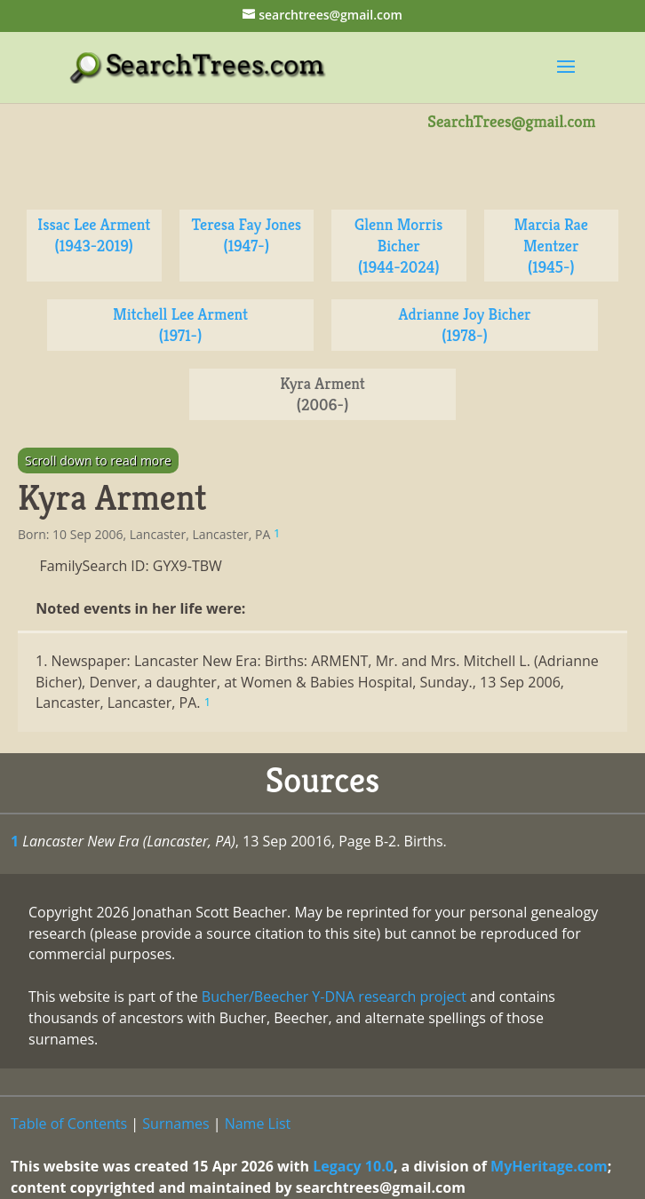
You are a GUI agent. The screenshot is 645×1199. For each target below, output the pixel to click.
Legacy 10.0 (353, 1166)
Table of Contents (69, 1123)
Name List (258, 1123)
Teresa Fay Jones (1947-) (246, 235)
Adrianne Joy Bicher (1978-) (465, 324)
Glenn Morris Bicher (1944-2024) (398, 245)
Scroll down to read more (98, 460)
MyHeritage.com (549, 1166)
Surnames (175, 1123)
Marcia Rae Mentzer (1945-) (551, 245)
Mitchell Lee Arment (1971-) (180, 324)
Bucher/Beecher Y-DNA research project (334, 996)
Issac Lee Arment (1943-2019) (93, 235)
